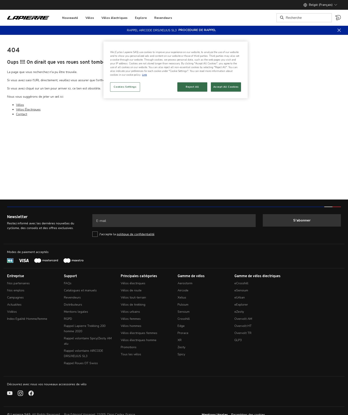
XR (180, 340)
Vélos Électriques (28, 109)
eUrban (239, 297)
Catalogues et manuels (80, 290)
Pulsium (183, 304)
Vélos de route (131, 290)
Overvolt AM (243, 319)
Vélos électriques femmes (139, 333)
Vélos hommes (131, 326)
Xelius (182, 297)
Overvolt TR (242, 333)
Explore (141, 18)
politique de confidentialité (135, 234)
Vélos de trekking (133, 304)
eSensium (241, 290)
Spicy (181, 354)
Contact (21, 114)
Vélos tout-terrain (133, 297)
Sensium (184, 312)
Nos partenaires (18, 283)
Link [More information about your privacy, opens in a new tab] (144, 75)
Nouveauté (70, 18)
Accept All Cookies (226, 87)
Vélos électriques (114, 18)
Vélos (89, 18)
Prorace (183, 333)
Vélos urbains (130, 312)
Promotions (128, 347)
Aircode (183, 290)
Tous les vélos (131, 354)
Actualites (14, 304)
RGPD (68, 319)
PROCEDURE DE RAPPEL (197, 30)
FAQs (67, 283)
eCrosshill (241, 283)
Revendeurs (163, 18)
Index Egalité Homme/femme (27, 319)
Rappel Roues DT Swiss (81, 363)
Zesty (181, 347)
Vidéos (12, 312)
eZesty (239, 312)
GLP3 (238, 340)
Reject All (192, 87)
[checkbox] (174, 234)
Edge (181, 326)
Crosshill (184, 319)
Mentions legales (76, 312)
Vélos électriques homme (138, 340)
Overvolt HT (243, 326)
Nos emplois (15, 290)
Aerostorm (185, 283)
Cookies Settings (125, 87)
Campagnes (15, 297)
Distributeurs (73, 304)
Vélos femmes (131, 319)
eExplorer (241, 304)
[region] (175, 70)
